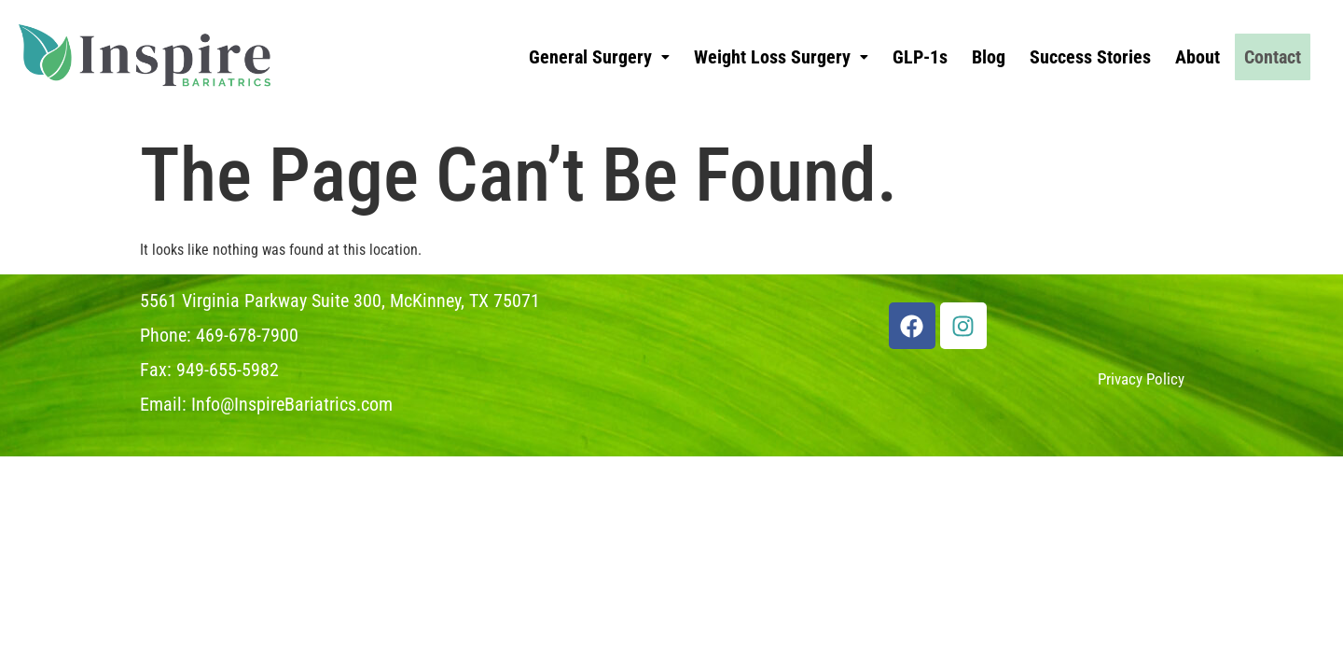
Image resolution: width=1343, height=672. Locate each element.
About (1197, 57)
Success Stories (1090, 57)
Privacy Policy (1141, 379)
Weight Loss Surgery (781, 57)
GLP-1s (920, 57)
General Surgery (599, 57)
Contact (1272, 57)
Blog (988, 57)
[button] (599, 57)
